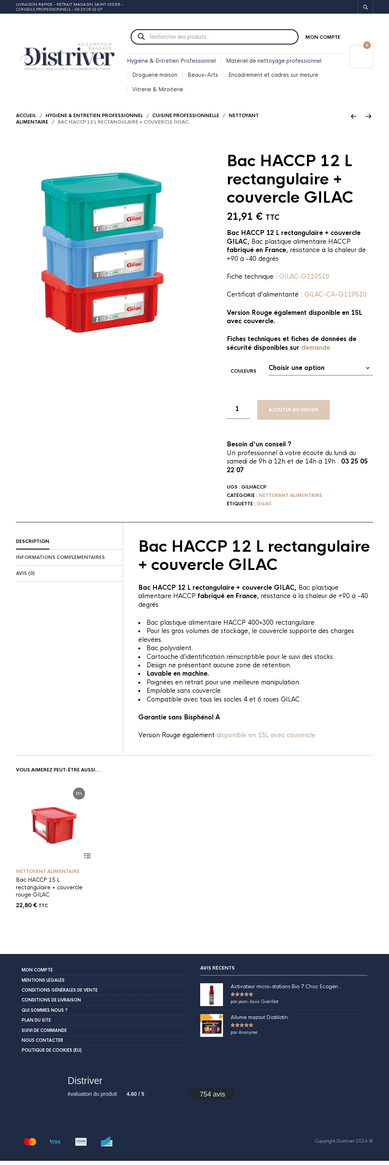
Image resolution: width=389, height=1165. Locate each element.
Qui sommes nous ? (45, 1014)
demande (315, 352)
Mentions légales (43, 984)
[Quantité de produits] (238, 413)
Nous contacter (42, 1044)
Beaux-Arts (203, 76)
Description (32, 546)
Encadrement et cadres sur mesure (273, 76)
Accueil (26, 120)
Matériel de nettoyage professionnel (273, 61)
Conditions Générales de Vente (60, 994)
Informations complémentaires (60, 562)
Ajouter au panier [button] (87, 860)
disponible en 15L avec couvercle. (267, 740)
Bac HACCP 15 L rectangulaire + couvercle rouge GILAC (49, 891)
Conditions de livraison (51, 1004)
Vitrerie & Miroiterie (157, 90)
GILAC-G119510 (304, 281)
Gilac (264, 508)
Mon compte (322, 38)
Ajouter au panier (293, 414)
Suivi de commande (44, 1034)
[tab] (69, 546)
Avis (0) (25, 578)
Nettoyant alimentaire (290, 500)
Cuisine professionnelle (185, 120)
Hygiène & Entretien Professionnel (171, 61)
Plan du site (36, 1024)
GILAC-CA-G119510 (335, 299)
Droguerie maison (154, 76)
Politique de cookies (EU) (52, 1054)
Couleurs (243, 375)
